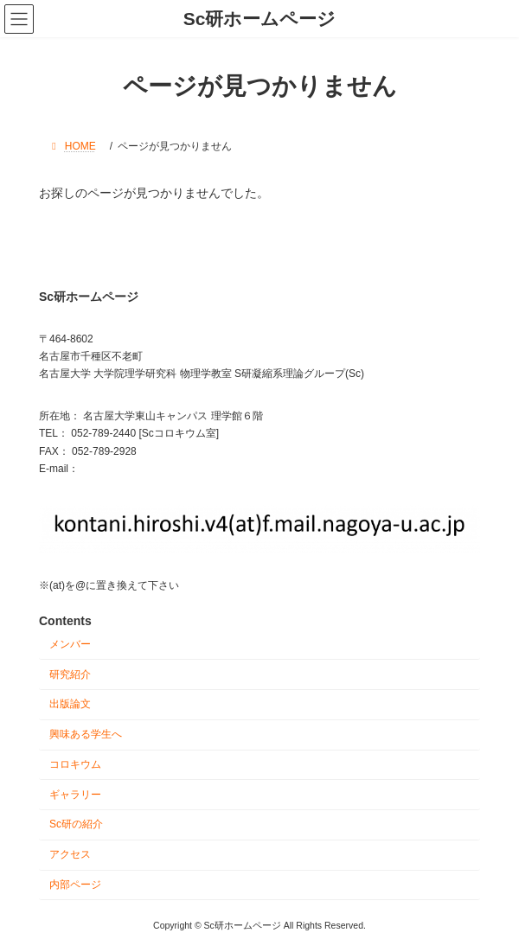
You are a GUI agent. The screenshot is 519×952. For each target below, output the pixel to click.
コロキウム (75, 764)
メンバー (70, 644)
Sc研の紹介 (76, 825)
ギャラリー (75, 795)
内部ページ (75, 885)
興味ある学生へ (85, 734)
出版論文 (70, 705)
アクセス (70, 854)
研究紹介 (70, 674)
